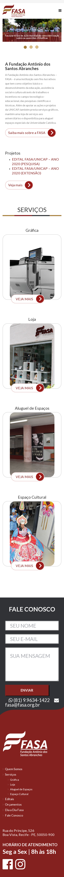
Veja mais (15, 185)
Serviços (10, 774)
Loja (12, 784)
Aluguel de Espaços (21, 789)
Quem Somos (13, 769)
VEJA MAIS (24, 299)
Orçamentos (13, 804)
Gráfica (14, 779)
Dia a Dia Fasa (14, 810)
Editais (9, 799)
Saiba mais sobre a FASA (26, 133)
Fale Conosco (14, 815)
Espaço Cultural (19, 794)
